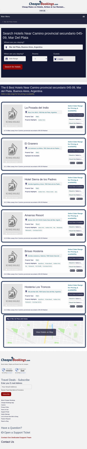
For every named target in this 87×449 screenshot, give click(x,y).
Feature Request (5, 418)
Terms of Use (4, 409)
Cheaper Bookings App (7, 402)
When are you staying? (14, 54)
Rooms (35, 54)
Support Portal (5, 412)
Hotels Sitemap (5, 414)
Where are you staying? (14, 42)
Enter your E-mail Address (11, 383)
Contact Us (7, 441)
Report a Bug (4, 421)
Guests (56, 54)
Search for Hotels (13, 67)
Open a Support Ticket (15, 432)
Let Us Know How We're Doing (9, 416)
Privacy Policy (5, 407)
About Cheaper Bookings (8, 400)
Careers (3, 405)
